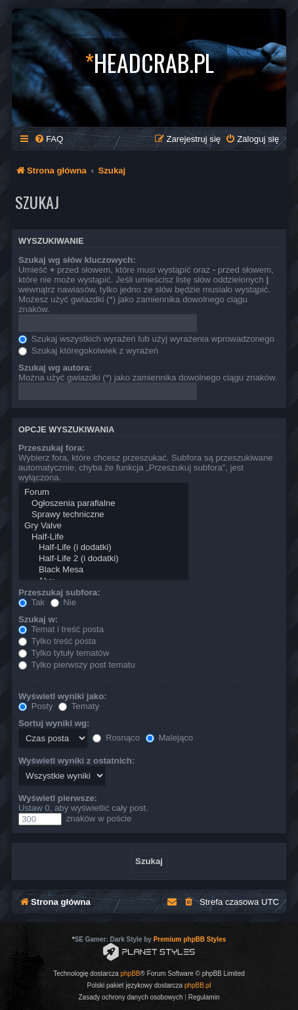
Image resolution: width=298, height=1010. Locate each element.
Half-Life (103, 537)
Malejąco (169, 738)
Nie (63, 602)
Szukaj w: (38, 619)
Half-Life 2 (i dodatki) (103, 558)
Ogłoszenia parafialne (103, 503)
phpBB (130, 973)
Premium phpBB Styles (190, 939)
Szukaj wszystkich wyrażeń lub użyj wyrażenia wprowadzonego (146, 339)
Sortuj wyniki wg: (53, 723)
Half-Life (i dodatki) (103, 547)
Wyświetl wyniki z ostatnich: (76, 761)
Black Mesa (103, 570)
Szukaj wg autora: (55, 368)
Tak (31, 602)
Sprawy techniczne (103, 514)
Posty (35, 706)
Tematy (78, 706)
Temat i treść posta (61, 629)
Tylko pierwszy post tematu (76, 665)
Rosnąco (116, 738)
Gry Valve (103, 526)
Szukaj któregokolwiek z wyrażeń (88, 351)
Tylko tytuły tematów (63, 653)
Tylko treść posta (57, 641)
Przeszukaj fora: (51, 448)
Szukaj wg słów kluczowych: (77, 260)
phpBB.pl (197, 985)
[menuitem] (48, 139)
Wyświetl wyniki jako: (62, 696)
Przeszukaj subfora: (59, 592)
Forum (103, 492)
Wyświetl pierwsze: (57, 798)
